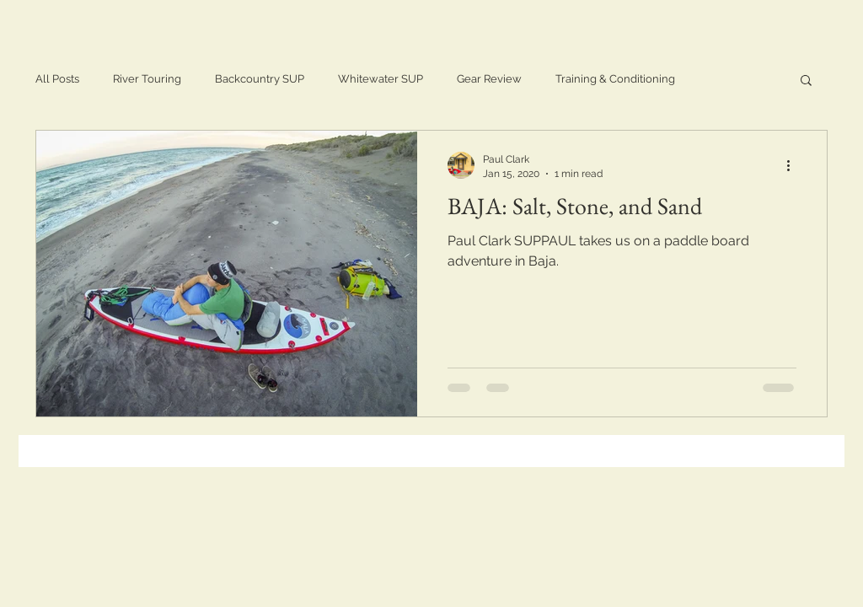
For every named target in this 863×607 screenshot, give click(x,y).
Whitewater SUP (380, 79)
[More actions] (794, 165)
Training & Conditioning (615, 79)
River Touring (147, 79)
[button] (806, 81)
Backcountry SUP (259, 79)
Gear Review (489, 79)
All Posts (57, 79)
